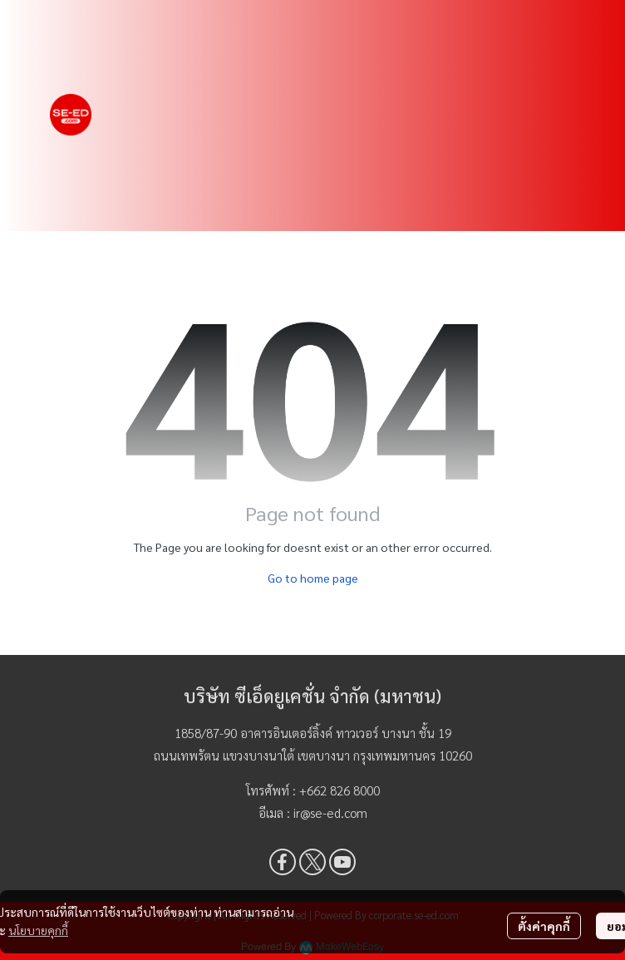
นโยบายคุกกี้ (38, 930)
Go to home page (313, 577)
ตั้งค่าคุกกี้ (544, 925)
